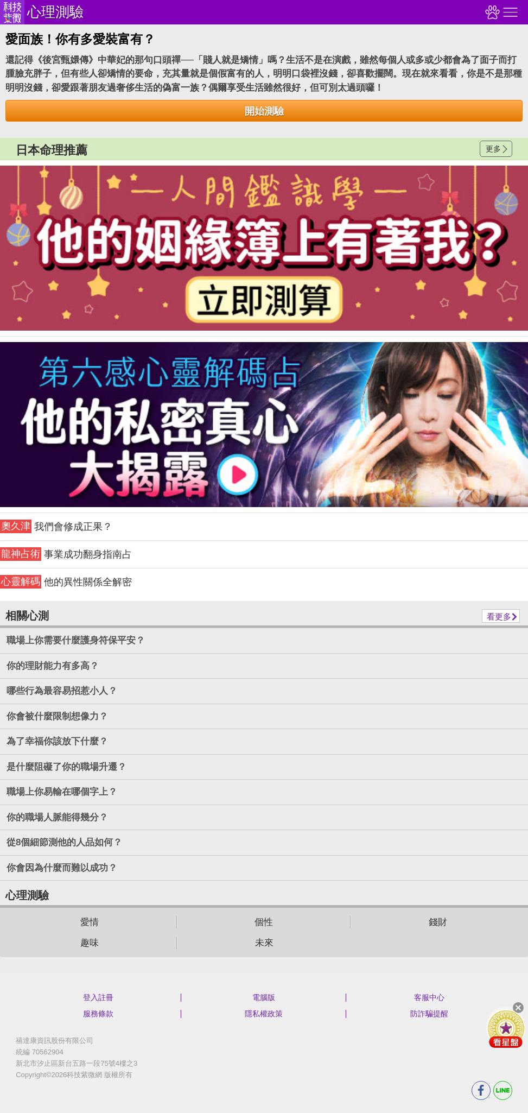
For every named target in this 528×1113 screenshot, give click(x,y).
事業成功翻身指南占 (66, 554)
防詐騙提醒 (429, 1013)
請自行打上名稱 (264, 248)
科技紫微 (12, 12)
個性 (264, 922)
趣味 (89, 943)
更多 (493, 148)
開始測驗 (264, 111)
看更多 (499, 616)
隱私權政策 (264, 1013)
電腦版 (263, 997)
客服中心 (429, 997)
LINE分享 (502, 1090)
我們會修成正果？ (56, 526)
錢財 (438, 922)
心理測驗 (55, 12)
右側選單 (509, 12)
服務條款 (98, 1013)
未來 (264, 943)
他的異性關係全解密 (66, 582)
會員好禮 (505, 1028)
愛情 (89, 922)
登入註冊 (98, 997)
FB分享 (481, 1090)
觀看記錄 (491, 12)
